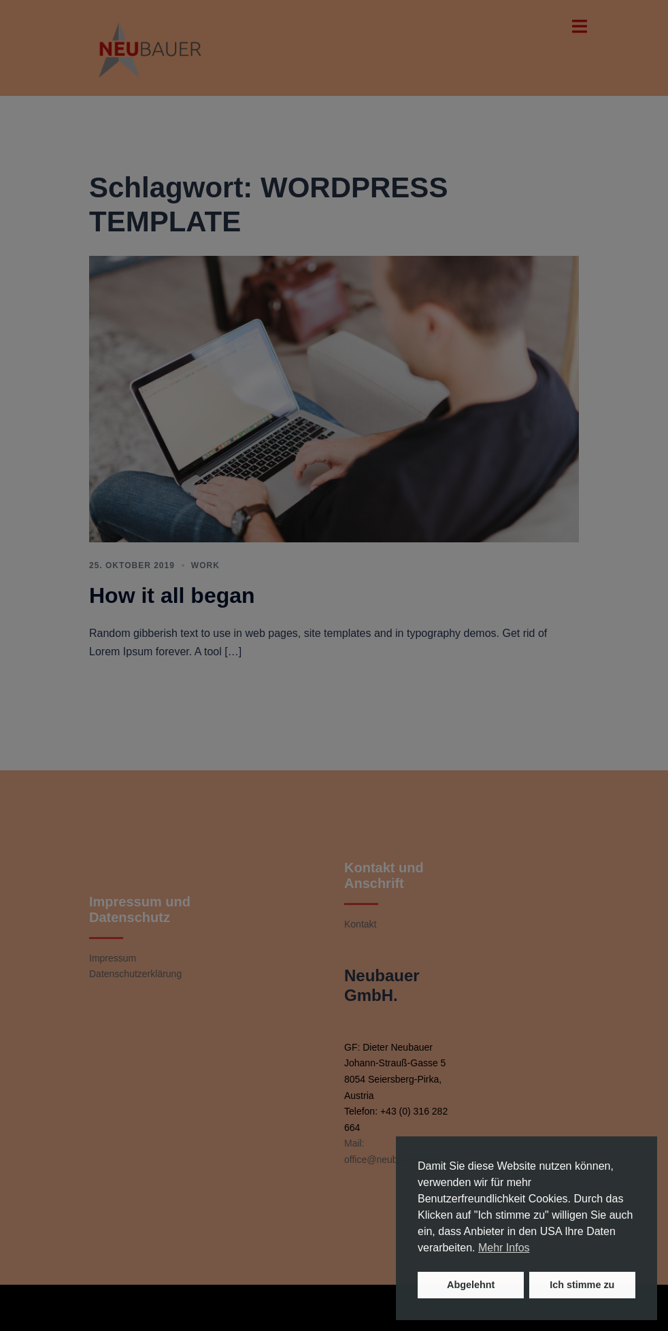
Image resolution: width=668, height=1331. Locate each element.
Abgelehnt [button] (471, 1284)
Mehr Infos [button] (504, 1247)
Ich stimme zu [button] (582, 1284)
